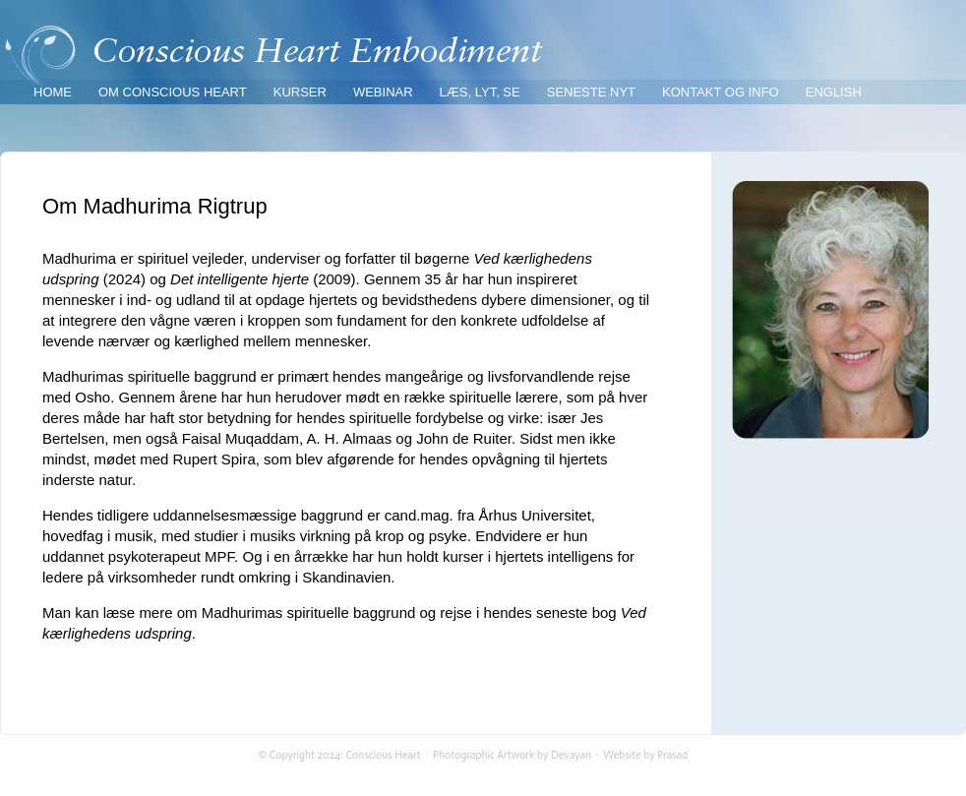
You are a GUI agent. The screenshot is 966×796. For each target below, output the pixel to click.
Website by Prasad (646, 755)
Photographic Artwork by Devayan (512, 755)
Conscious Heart (382, 755)
